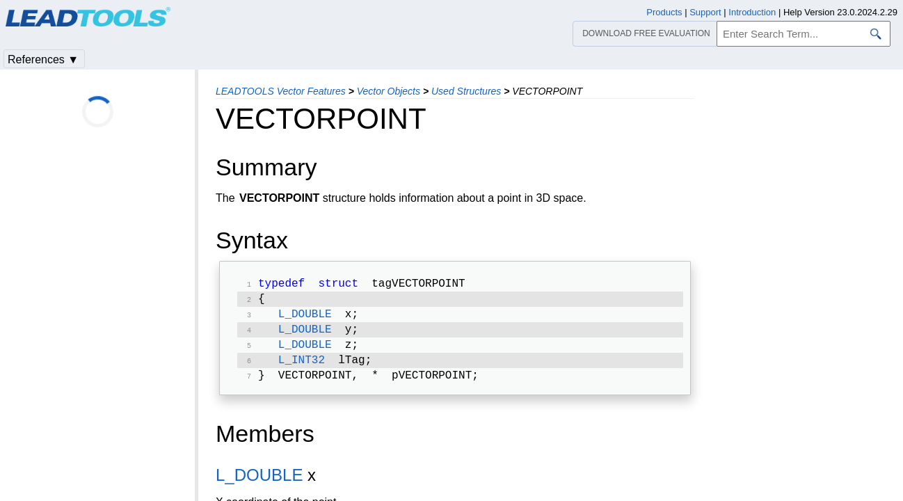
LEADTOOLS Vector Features (281, 91)
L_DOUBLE (305, 318)
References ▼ (43, 59)
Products (664, 12)
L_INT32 (301, 368)
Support (705, 12)
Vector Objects (388, 91)
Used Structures (466, 91)
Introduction (752, 12)
